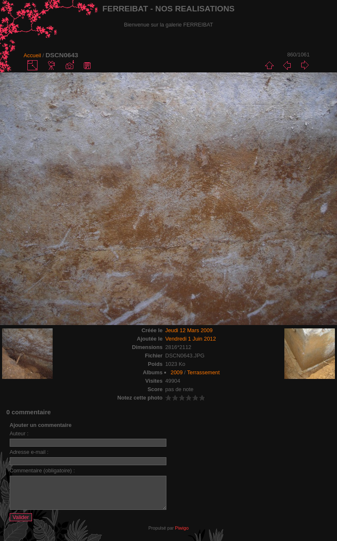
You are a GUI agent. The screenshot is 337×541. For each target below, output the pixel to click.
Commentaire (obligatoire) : (42, 470)
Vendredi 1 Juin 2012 (190, 339)
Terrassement (203, 372)
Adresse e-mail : (29, 452)
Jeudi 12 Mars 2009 (188, 330)
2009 (176, 372)
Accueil (32, 55)
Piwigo (181, 534)
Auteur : (19, 433)
